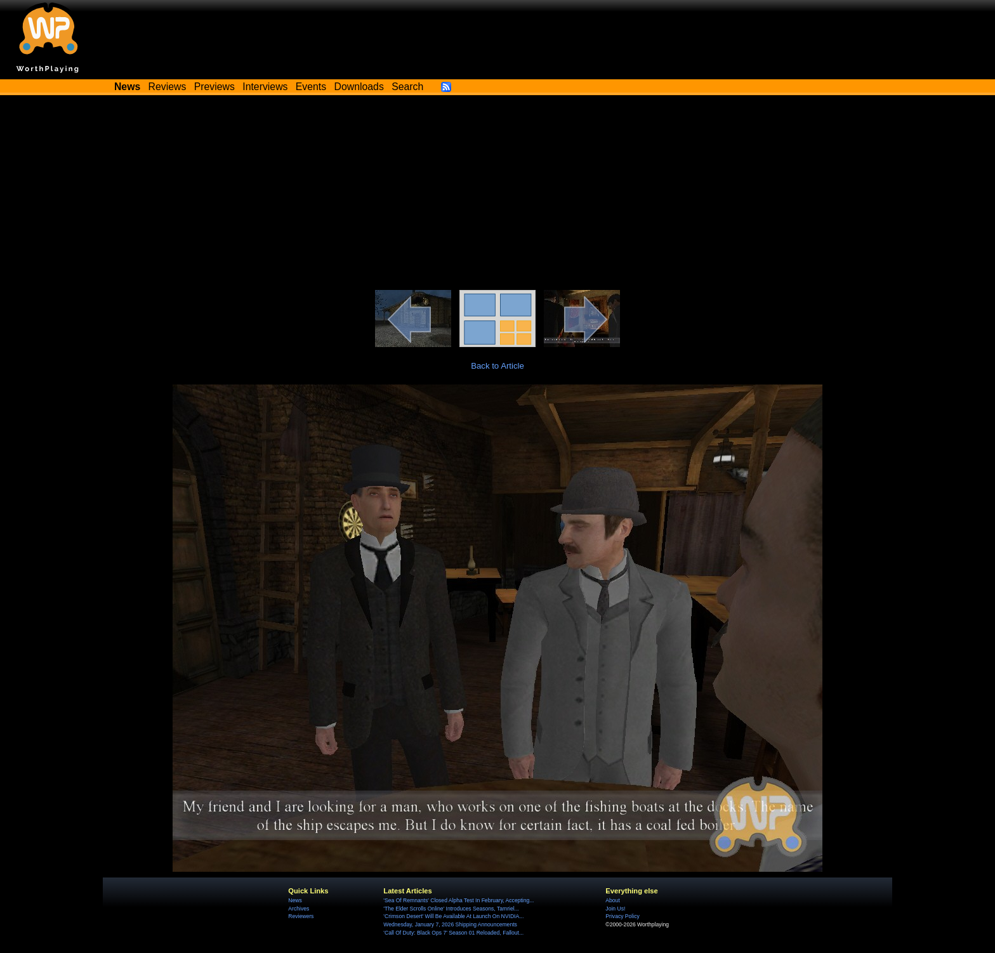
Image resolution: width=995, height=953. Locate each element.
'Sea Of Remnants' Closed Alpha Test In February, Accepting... (458, 900)
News (294, 900)
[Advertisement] (497, 195)
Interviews (264, 86)
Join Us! (615, 908)
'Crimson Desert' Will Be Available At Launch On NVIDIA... (453, 916)
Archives (298, 908)
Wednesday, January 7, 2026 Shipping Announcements (450, 924)
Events (311, 86)
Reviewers (300, 916)
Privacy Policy (622, 916)
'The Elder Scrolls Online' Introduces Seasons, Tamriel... (450, 908)
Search (407, 86)
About (612, 900)
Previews (214, 86)
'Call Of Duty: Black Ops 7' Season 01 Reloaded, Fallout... (453, 933)
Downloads (359, 86)
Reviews (167, 86)
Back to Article (497, 366)
